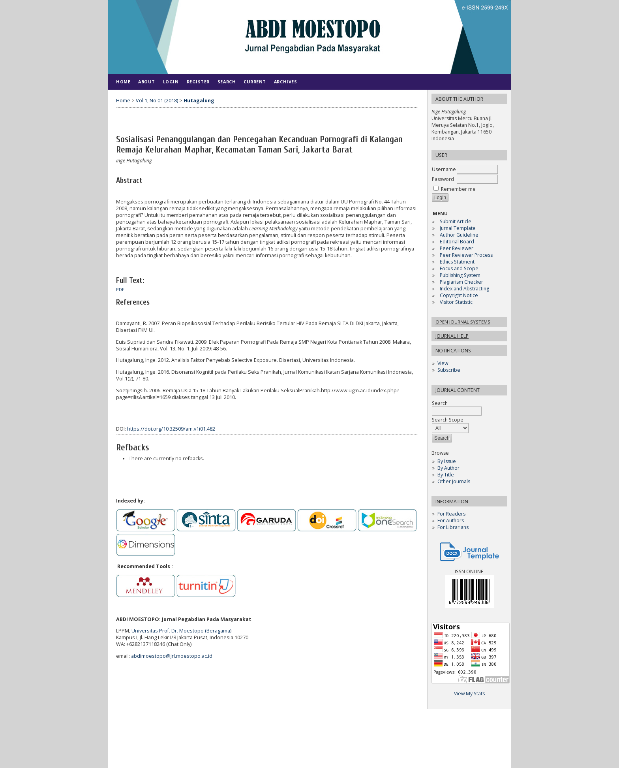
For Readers (451, 513)
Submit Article (455, 221)
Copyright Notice (459, 295)
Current (255, 82)
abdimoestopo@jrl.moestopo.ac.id (171, 656)
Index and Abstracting (464, 288)
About (146, 82)
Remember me (458, 189)
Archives (285, 82)
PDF (120, 289)
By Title (445, 474)
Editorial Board (457, 241)
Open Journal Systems (462, 322)
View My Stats (469, 693)
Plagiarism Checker (461, 282)
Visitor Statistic (456, 302)
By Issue (446, 461)
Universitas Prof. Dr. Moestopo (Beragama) (181, 630)
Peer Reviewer (456, 248)
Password (443, 179)
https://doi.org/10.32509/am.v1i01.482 (171, 428)
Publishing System (460, 275)
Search (457, 407)
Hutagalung (199, 100)
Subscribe (448, 370)
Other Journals (453, 481)
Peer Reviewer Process (467, 255)
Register (198, 82)
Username (444, 169)
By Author (448, 468)
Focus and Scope (459, 268)
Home (123, 82)
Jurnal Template (458, 228)
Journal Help (452, 336)
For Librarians (453, 527)
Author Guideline (459, 235)
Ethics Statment (457, 261)
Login (171, 82)
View (442, 363)
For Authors (450, 520)
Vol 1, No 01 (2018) (157, 100)
